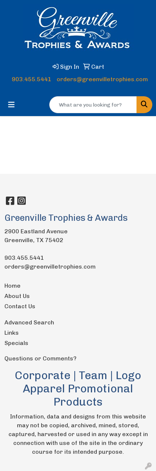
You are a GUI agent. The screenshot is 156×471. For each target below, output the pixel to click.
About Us (17, 295)
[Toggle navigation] (11, 105)
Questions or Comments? (40, 358)
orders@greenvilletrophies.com (102, 79)
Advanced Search (29, 322)
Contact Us (19, 306)
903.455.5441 (32, 79)
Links (11, 332)
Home (12, 285)
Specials (16, 342)
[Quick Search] (93, 104)
